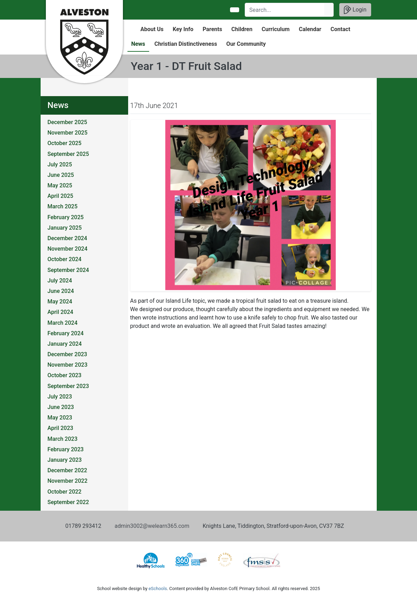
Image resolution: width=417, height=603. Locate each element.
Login (355, 10)
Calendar (310, 29)
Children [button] (241, 29)
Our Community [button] (246, 44)
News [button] (138, 44)
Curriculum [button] (276, 29)
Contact (340, 29)
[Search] (285, 9)
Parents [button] (212, 29)
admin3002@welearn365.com (151, 526)
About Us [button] (152, 29)
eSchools (157, 588)
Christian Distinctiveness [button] (185, 44)
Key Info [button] (183, 29)
